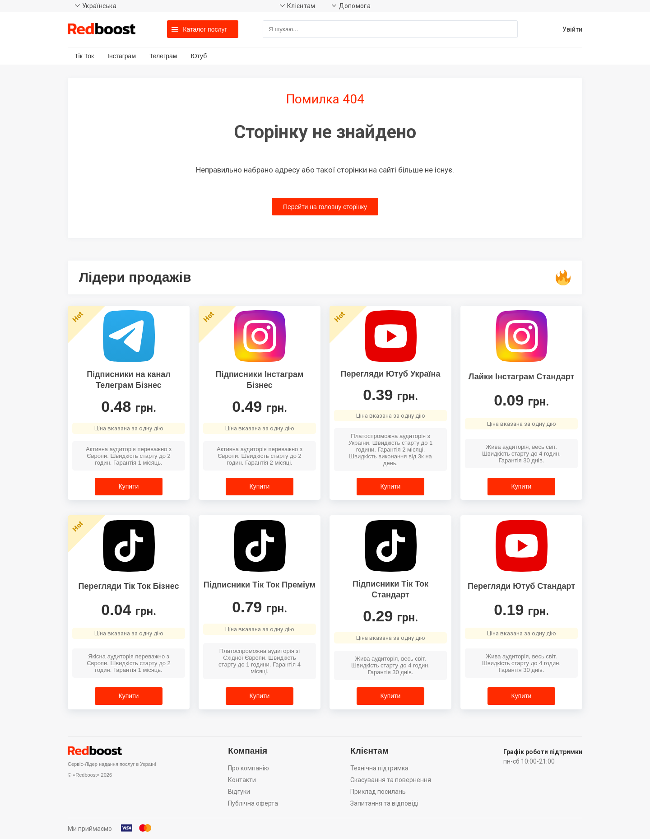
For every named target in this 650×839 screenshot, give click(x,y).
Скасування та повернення (390, 779)
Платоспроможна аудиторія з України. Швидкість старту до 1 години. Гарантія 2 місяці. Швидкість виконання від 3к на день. (390, 449)
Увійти (572, 29)
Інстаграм (121, 56)
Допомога (355, 5)
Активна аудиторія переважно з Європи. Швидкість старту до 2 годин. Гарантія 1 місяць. (129, 456)
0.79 (259, 606)
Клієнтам (301, 5)
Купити (129, 486)
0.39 (390, 394)
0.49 (259, 406)
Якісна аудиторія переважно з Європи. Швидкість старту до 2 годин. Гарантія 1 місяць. (129, 663)
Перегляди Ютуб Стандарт (521, 586)
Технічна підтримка (379, 768)
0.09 (521, 400)
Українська (99, 5)
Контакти (242, 779)
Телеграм (163, 56)
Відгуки (239, 791)
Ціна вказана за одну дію (128, 428)
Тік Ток (84, 56)
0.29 (390, 616)
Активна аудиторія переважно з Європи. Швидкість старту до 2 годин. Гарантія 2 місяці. (259, 456)
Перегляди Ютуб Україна (391, 373)
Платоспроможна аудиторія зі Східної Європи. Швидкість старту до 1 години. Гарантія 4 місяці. (259, 661)
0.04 (128, 609)
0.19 (521, 609)
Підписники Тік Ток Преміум (260, 584)
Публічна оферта (253, 803)
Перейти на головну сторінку (325, 206)
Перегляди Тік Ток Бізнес (129, 586)
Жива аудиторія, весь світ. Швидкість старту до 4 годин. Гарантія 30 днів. (521, 453)
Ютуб (198, 56)
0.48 (128, 406)
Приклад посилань (378, 791)
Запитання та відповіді (384, 803)
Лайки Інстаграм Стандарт (521, 376)
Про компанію (248, 768)
